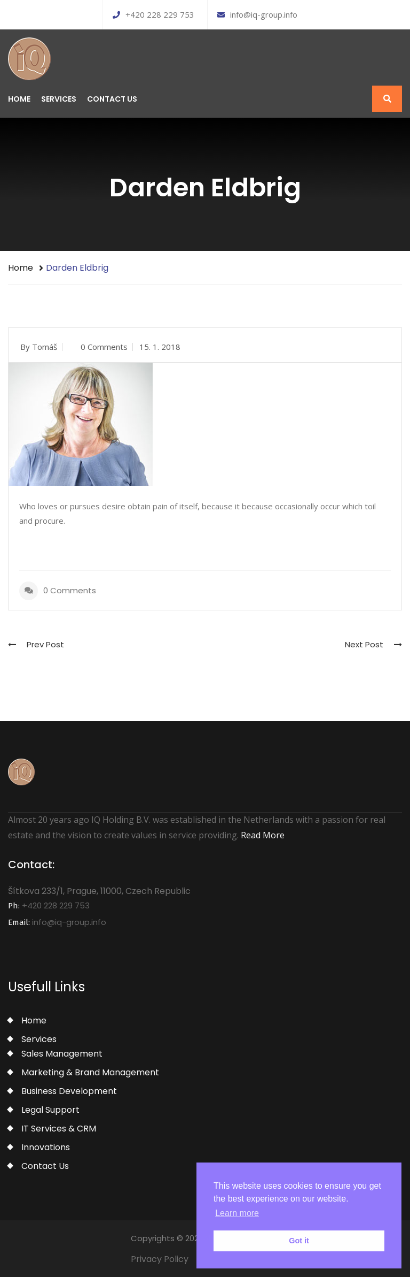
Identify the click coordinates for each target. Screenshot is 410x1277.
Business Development (69, 1091)
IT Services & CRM (58, 1128)
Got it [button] (299, 1240)
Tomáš (44, 346)
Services (58, 99)
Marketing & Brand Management (90, 1072)
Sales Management (61, 1053)
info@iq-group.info (257, 14)
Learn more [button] (237, 1213)
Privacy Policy (159, 1259)
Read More (263, 835)
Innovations (45, 1147)
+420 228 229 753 (153, 14)
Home (19, 99)
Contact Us (112, 99)
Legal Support (50, 1110)
